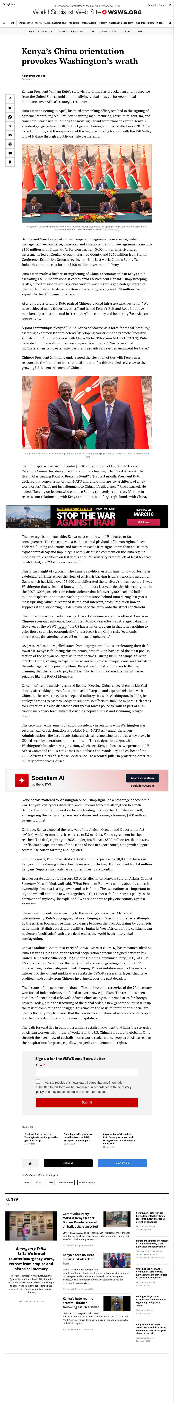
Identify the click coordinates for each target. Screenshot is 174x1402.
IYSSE (92, 31)
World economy (87, 1182)
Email (39, 1065)
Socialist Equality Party (71, 31)
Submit (87, 1102)
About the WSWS (108, 31)
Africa (38, 1182)
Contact (152, 4)
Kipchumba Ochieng (34, 75)
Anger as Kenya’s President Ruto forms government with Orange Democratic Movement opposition (119, 1139)
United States (66, 1182)
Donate (141, 31)
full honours (89, 586)
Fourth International (41, 31)
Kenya (26, 1182)
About (162, 4)
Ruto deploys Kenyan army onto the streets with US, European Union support (78, 1137)
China (50, 1182)
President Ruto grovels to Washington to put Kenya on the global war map (41, 1137)
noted (62, 626)
